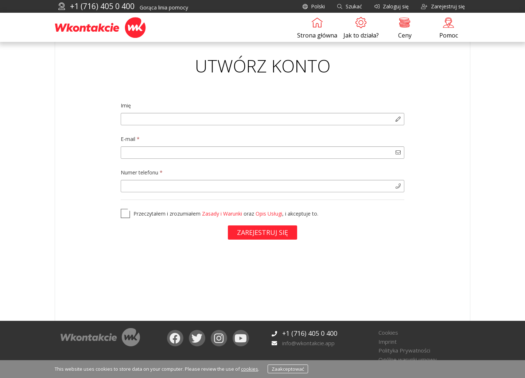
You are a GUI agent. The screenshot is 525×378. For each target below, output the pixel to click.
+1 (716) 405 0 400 (102, 6)
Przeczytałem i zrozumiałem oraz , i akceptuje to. (225, 213)
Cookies (388, 332)
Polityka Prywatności (404, 350)
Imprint (387, 341)
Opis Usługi (269, 213)
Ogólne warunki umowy (407, 359)
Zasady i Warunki (222, 213)
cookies (249, 369)
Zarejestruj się (262, 232)
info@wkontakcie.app (308, 343)
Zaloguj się (391, 6)
